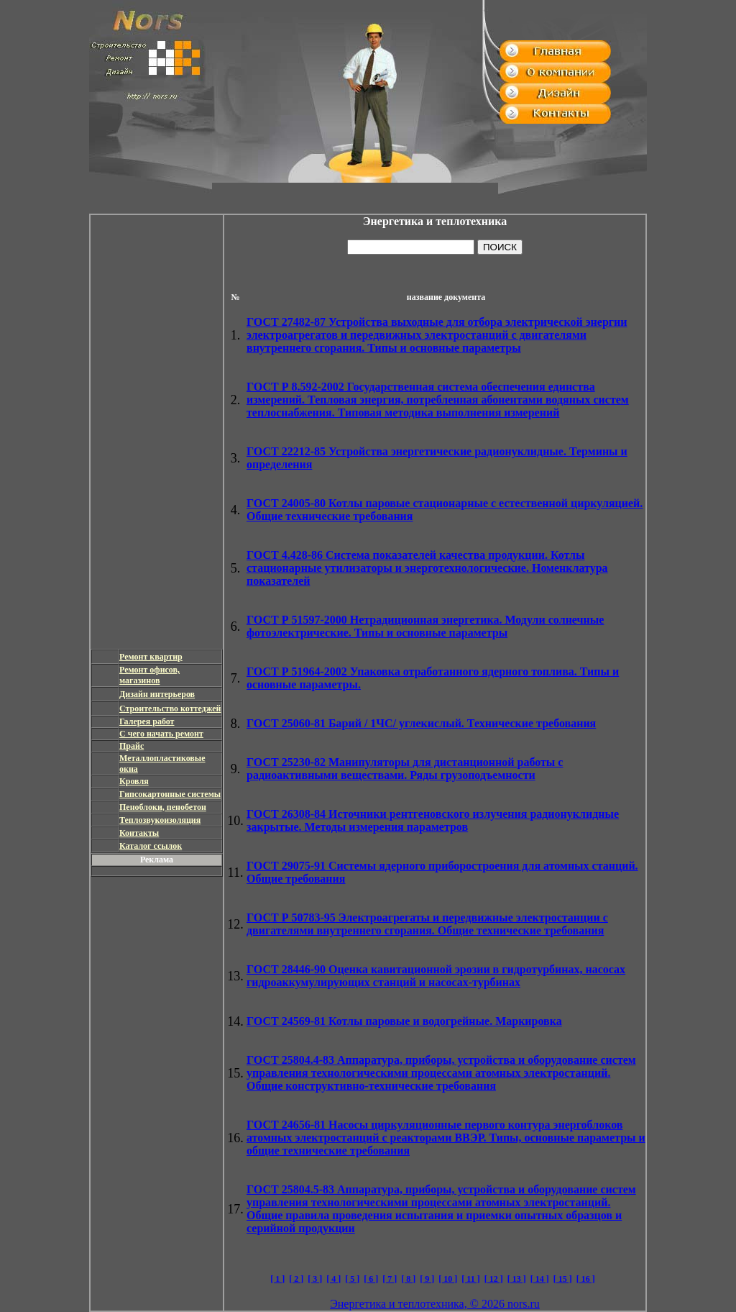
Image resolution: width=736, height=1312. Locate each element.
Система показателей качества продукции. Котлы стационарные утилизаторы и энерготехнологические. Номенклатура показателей (427, 568)
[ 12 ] (493, 1279)
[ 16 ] (585, 1279)
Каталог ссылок (150, 846)
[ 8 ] (408, 1279)
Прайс (131, 746)
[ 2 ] (296, 1279)
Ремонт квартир (151, 657)
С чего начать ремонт (161, 734)
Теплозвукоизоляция (160, 820)
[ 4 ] (333, 1279)
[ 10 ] (447, 1279)
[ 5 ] (352, 1279)
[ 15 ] (562, 1279)
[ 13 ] (516, 1279)
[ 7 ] (389, 1279)
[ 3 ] (315, 1279)
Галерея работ (147, 721)
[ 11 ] (470, 1279)
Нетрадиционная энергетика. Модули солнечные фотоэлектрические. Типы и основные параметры (425, 626)
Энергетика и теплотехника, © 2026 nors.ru (435, 1304)
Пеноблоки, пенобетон (162, 807)
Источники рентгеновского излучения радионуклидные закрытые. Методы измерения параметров (433, 820)
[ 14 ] (539, 1279)
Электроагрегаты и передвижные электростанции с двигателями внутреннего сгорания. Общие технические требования (427, 924)
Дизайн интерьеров (157, 694)
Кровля (134, 781)
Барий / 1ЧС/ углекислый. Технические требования (421, 723)
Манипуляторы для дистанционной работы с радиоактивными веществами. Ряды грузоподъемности (405, 768)
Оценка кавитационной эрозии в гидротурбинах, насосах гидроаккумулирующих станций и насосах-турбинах (436, 975)
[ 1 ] (277, 1279)
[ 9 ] (427, 1279)
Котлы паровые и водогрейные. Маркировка (404, 1021)
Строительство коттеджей (170, 708)
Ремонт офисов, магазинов (149, 675)
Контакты (139, 833)
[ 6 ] (371, 1279)
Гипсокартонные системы (170, 794)
